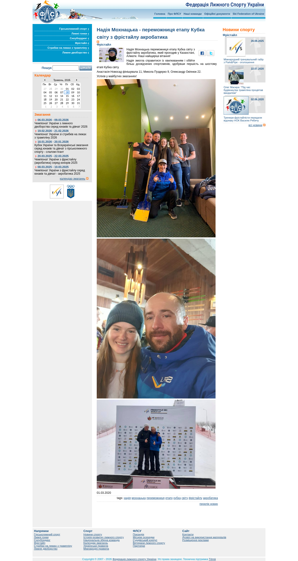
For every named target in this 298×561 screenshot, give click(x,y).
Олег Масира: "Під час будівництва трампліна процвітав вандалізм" (243, 90)
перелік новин (209, 504)
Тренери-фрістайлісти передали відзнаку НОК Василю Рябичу (243, 119)
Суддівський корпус (145, 540)
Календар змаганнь (95, 543)
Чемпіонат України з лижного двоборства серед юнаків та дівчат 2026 (60, 125)
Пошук (47, 68)
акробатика (210, 498)
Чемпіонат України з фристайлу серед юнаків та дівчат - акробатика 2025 (59, 172)
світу (185, 498)
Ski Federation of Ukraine (248, 13)
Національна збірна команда (101, 540)
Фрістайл (82, 43)
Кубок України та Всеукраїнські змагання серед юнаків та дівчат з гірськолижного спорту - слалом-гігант (61, 148)
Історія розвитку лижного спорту (103, 537)
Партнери (139, 545)
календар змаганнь (72, 178)
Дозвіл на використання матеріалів (204, 537)
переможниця (156, 498)
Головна (159, 13)
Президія (138, 534)
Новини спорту (92, 534)
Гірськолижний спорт (74, 28)
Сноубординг (79, 38)
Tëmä (212, 559)
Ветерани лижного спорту (149, 543)
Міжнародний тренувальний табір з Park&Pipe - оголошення (244, 61)
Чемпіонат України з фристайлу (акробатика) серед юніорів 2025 (55, 161)
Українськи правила (95, 545)
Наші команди (193, 13)
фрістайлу (195, 498)
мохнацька (139, 498)
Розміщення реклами (195, 540)
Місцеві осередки (143, 537)
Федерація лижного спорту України (134, 559)
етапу (169, 498)
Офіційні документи (217, 13)
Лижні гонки (80, 33)
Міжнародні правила (96, 548)
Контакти (187, 534)
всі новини (255, 125)
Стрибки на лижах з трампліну (68, 47)
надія (127, 498)
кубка (177, 498)
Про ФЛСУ (174, 13)
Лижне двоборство (75, 52)
